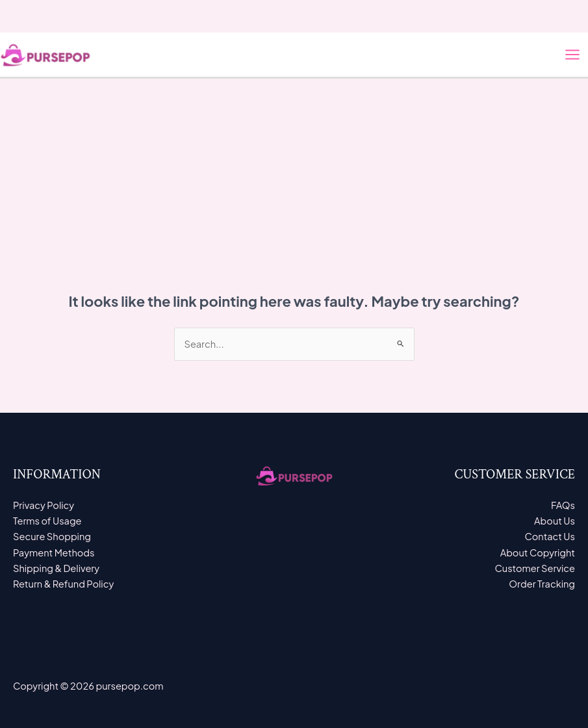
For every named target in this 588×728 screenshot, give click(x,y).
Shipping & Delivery (56, 568)
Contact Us (550, 536)
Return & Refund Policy (63, 584)
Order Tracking (542, 584)
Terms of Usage (47, 520)
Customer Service (534, 568)
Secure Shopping (52, 536)
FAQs (563, 505)
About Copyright (537, 552)
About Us (554, 520)
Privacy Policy (43, 505)
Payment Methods (54, 552)
